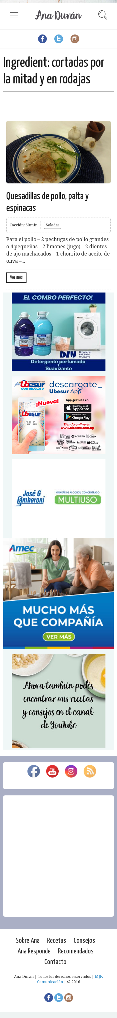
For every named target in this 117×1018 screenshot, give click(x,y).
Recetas (56, 940)
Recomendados (76, 951)
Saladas (52, 225)
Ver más (16, 277)
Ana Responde (34, 951)
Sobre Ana (28, 940)
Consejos (84, 940)
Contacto (55, 962)
